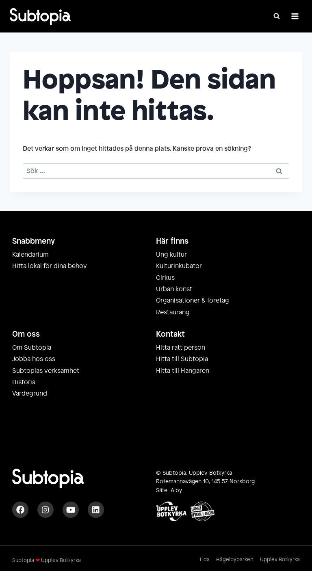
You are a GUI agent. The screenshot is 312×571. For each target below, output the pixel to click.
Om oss (26, 334)
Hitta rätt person (180, 347)
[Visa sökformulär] (276, 16)
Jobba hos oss (33, 359)
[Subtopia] (40, 16)
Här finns (172, 241)
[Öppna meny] (294, 16)
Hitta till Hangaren (182, 371)
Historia (23, 382)
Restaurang (173, 312)
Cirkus (165, 278)
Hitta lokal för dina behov (49, 266)
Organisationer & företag (192, 300)
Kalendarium (30, 254)
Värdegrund (29, 393)
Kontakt (170, 334)
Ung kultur (171, 254)
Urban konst (174, 289)
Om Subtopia (31, 347)
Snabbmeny (33, 241)
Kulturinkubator (179, 266)
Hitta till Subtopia (182, 359)
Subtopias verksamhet (45, 371)
